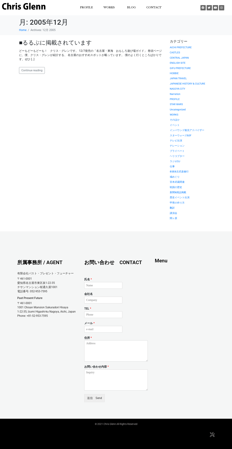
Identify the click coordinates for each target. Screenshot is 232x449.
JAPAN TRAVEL (178, 78)
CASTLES (175, 52)
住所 (88, 337)
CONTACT (154, 7)
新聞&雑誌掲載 (178, 192)
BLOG (131, 7)
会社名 (88, 294)
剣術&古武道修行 (179, 171)
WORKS (109, 7)
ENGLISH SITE (177, 62)
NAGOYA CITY (177, 88)
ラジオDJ (175, 161)
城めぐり (175, 176)
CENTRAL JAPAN (179, 57)
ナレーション (177, 145)
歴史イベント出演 (180, 197)
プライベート (177, 150)
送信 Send (94, 398)
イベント (175, 125)
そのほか (175, 119)
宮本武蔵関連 (177, 181)
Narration (175, 94)
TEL (87, 308)
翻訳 (172, 207)
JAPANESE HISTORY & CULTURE (187, 83)
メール (89, 323)
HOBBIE (174, 73)
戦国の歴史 (176, 187)
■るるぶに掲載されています (55, 42)
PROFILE (86, 7)
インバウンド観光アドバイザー (187, 130)
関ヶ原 (173, 218)
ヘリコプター (177, 156)
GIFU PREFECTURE (180, 68)
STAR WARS (176, 104)
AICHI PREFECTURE (181, 47)
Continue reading (31, 70)
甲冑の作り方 (177, 202)
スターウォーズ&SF (180, 135)
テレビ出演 (176, 140)
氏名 (88, 279)
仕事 (172, 166)
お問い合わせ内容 (96, 366)
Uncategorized (178, 109)
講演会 (173, 213)
